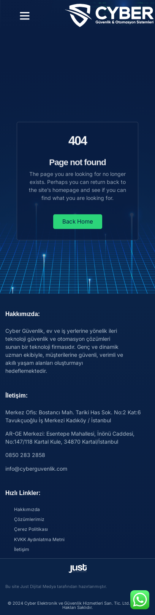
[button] (25, 16)
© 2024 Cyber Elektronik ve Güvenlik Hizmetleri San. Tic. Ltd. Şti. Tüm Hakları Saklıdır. (77, 605)
